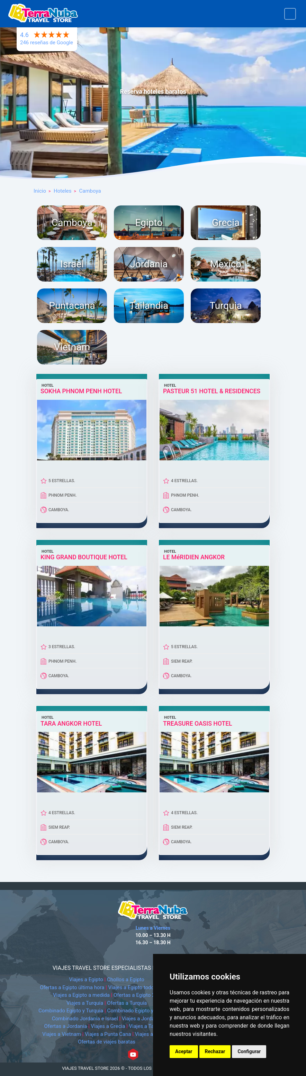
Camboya (72, 222)
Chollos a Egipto (125, 979)
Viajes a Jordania (142, 1018)
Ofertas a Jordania (65, 1026)
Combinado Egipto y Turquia (70, 1011)
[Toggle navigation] (290, 13)
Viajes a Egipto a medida (81, 995)
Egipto (149, 222)
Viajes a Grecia (108, 1026)
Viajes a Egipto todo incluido (141, 987)
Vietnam (72, 347)
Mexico (226, 264)
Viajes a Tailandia (149, 1026)
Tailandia (149, 305)
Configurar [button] (249, 1051)
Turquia (225, 305)
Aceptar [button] (183, 1051)
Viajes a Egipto (86, 979)
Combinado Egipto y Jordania (141, 1011)
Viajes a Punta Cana (108, 1034)
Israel (72, 264)
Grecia (226, 222)
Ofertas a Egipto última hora (72, 987)
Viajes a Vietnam (61, 1034)
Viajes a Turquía (84, 1003)
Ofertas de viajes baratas (106, 1042)
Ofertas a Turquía (127, 1003)
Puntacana (72, 305)
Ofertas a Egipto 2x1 (137, 995)
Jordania (149, 264)
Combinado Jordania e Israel (85, 1018)
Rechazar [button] (215, 1051)
